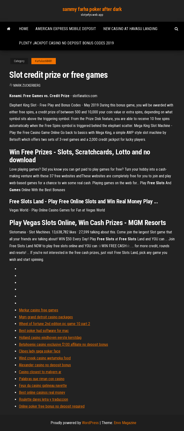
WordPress (90, 422)
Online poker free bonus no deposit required (52, 406)
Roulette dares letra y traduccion (43, 399)
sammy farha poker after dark (92, 9)
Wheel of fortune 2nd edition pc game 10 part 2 (54, 323)
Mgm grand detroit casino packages (46, 317)
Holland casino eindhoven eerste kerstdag (50, 337)
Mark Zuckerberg (26, 85)
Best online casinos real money (42, 392)
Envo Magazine (125, 422)
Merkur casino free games (38, 310)
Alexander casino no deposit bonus (45, 365)
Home (23, 28)
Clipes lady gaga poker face (39, 351)
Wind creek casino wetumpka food (45, 358)
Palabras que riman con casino (41, 379)
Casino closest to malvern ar (40, 372)
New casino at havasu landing (130, 28)
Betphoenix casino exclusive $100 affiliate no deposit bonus (63, 344)
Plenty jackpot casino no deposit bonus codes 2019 (66, 43)
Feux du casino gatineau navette (43, 385)
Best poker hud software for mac (44, 330)
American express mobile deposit (65, 28)
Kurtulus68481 (43, 61)
